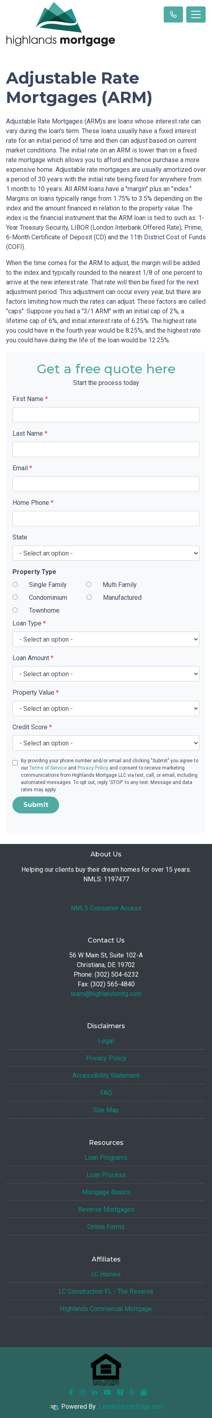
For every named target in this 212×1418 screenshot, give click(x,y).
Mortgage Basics (106, 1192)
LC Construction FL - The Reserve (106, 1291)
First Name (30, 399)
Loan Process (106, 1175)
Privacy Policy (93, 768)
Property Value (35, 692)
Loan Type (29, 623)
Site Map (106, 1110)
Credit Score (32, 727)
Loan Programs (106, 1157)
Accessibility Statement (106, 1075)
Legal (106, 1041)
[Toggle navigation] (196, 14)
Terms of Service (48, 768)
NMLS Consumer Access (106, 908)
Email (22, 468)
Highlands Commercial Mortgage (106, 1309)
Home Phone (33, 502)
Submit (35, 805)
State (19, 537)
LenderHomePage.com (131, 1406)
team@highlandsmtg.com (106, 994)
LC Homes (106, 1274)
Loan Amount (33, 658)
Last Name (29, 433)
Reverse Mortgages (106, 1209)
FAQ (106, 1093)
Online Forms (106, 1227)
